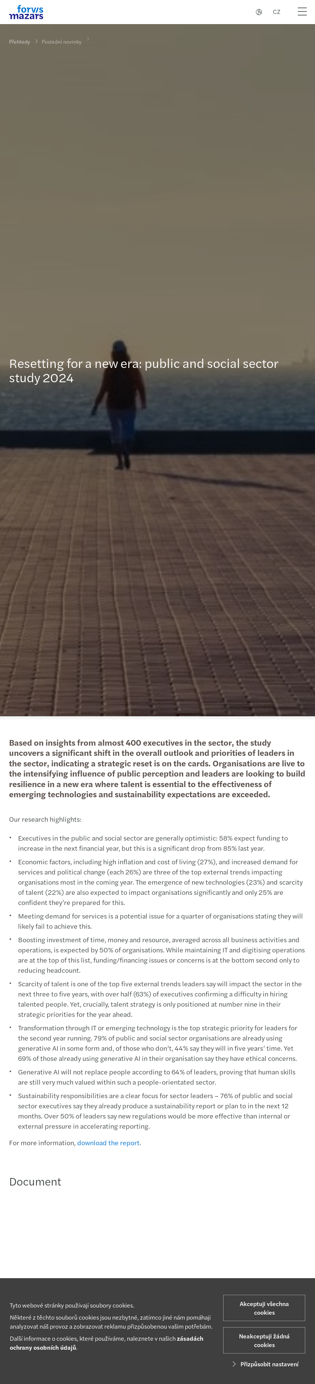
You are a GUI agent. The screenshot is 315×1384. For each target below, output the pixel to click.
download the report (107, 1142)
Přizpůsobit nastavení (264, 1364)
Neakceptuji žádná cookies (264, 1340)
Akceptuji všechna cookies (264, 1308)
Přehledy (19, 41)
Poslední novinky (62, 37)
